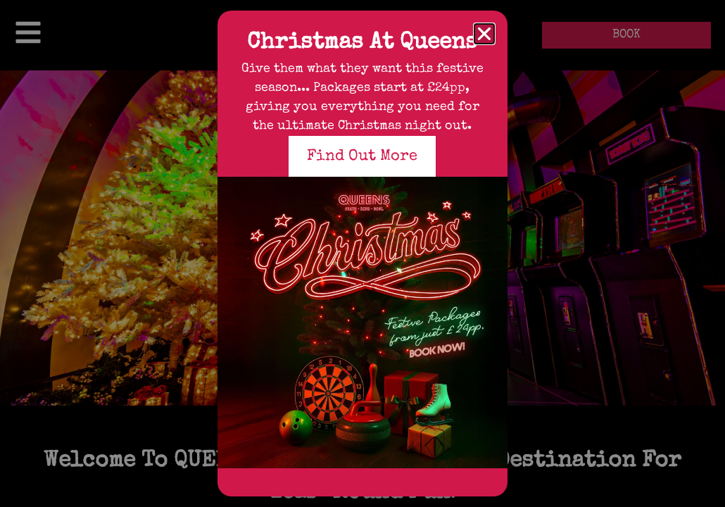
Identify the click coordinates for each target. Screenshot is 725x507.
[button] (484, 34)
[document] (362, 253)
